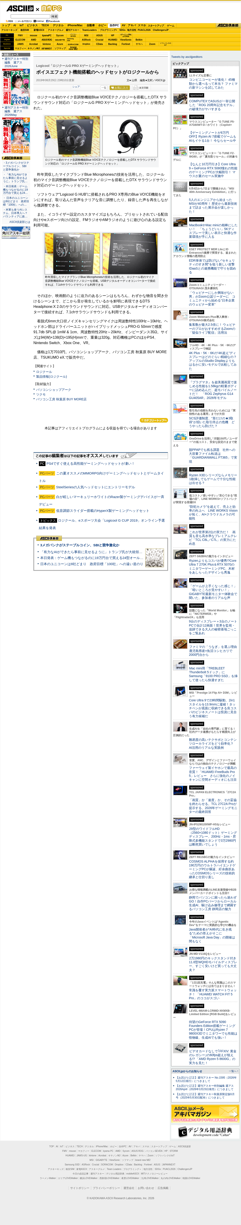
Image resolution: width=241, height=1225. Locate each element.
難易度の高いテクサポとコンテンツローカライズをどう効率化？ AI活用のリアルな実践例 (213, 743)
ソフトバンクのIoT (165, 44)
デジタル (58, 25)
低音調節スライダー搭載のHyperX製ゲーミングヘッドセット (103, 511)
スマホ (142, 25)
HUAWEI (112, 40)
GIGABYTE (60, 40)
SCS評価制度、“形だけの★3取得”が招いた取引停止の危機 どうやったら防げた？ (212, 422)
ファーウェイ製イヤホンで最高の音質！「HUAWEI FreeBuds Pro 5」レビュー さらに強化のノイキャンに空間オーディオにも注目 (213, 773)
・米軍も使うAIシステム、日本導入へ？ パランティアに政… (15, 213)
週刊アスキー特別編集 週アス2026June (16, 62)
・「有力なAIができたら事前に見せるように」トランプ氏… (15, 178)
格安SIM (24, 30)
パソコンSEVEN (73, 35)
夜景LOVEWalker (130, 1178)
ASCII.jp (20, 8)
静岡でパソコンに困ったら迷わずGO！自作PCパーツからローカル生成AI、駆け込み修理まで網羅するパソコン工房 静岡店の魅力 (213, 903)
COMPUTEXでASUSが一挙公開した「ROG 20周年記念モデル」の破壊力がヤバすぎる (212, 105)
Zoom (152, 44)
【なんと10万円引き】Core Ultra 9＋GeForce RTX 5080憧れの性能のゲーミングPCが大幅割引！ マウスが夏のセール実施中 (213, 170)
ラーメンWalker (48, 1178)
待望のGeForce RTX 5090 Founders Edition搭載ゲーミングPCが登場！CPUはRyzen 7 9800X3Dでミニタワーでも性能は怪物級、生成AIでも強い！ (213, 1029)
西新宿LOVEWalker (109, 1178)
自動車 (91, 25)
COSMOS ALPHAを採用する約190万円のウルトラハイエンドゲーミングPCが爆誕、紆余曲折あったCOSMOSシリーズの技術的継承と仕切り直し (212, 869)
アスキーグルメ (56, 30)
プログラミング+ (108, 30)
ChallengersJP (160, 30)
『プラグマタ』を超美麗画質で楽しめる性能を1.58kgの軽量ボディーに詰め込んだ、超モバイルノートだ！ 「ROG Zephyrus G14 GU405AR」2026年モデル (213, 390)
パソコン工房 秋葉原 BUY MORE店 (61, 399)
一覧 (103, 87)
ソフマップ (60, 48)
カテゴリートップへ (154, 420)
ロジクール (44, 372)
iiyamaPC (46, 35)
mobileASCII (132, 1173)
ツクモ (41, 394)
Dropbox (86, 44)
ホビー (102, 25)
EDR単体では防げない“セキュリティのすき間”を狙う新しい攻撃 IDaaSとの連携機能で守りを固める (213, 266)
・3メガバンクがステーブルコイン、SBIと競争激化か (16, 166)
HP (112, 35)
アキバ (132, 25)
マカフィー (20, 48)
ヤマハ (139, 44)
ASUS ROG (47, 40)
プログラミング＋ (132, 1169)
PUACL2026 (144, 30)
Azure (60, 44)
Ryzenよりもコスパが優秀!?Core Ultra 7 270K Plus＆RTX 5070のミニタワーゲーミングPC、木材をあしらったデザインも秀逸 (212, 566)
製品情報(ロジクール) (51, 376)
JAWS (20, 44)
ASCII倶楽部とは (19, 222)
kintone (47, 44)
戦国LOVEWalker (191, 1178)
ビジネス (32, 25)
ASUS (99, 35)
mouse (33, 35)
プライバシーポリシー (106, 1188)
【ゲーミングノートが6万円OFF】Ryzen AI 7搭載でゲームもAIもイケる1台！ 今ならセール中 (212, 136)
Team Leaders (114, 1169)
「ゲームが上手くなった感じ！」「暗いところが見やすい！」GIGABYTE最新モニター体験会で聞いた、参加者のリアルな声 (213, 592)
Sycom (60, 35)
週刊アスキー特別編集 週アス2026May (16, 111)
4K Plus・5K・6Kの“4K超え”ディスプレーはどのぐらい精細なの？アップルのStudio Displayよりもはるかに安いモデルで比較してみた (213, 360)
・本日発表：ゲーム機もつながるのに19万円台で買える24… (15, 190)
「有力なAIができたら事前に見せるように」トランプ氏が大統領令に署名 (96, 552)
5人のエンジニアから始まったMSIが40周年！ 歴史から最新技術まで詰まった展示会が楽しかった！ (213, 205)
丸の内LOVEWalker (171, 1178)
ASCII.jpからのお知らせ (187, 1071)
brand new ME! (143, 1160)
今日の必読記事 (80, 1173)
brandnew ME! (73, 48)
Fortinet (126, 44)
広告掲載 (163, 1188)
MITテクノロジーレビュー (154, 1173)
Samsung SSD (72, 1164)
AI (14, 25)
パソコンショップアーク (53, 389)
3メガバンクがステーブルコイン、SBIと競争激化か (79, 545)
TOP (51, 1146)
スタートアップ (156, 25)
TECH (45, 25)
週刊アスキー (72, 30)
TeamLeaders (89, 30)
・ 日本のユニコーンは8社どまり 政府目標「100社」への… (16, 201)
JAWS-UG (82, 1155)
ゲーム (170, 25)
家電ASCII (39, 30)
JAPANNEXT (46, 48)
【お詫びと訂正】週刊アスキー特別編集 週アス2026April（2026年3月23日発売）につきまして (205, 1087)
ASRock (86, 40)
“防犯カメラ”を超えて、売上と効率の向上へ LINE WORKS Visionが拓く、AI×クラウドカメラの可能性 (213, 512)
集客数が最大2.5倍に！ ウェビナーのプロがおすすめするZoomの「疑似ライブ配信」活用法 (212, 328)
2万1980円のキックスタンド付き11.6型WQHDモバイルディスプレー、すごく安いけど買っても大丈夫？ (213, 964)
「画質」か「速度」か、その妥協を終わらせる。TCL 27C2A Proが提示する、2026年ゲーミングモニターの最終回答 (213, 806)
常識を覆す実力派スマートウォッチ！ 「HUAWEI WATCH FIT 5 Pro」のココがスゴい (213, 994)
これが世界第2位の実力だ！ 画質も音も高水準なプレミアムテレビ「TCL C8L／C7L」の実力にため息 (213, 538)
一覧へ (232, 1071)
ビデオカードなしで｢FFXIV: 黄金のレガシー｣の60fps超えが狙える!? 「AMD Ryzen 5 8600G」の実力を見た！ (212, 1057)
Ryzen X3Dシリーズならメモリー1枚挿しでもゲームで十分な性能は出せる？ (213, 479)
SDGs (122, 30)
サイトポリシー (79, 1188)
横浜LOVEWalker (88, 1178)
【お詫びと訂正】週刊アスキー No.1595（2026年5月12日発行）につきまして (206, 1079)
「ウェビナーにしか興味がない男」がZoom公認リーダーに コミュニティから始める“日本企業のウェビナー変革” (212, 298)
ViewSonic (126, 40)
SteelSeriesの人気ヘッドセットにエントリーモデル (95, 487)
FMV (20, 35)
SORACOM (107, 1164)
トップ (6, 25)
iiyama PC (108, 1151)
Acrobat (33, 44)
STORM (174, 1151)
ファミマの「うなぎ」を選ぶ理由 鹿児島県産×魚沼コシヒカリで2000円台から (214, 650)
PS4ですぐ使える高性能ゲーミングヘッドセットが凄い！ (91, 463)
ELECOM (20, 40)
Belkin (139, 40)
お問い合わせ (146, 1188)
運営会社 (128, 1188)
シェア (76, 86)
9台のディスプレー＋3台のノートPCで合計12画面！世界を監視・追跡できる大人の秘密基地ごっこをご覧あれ (213, 627)
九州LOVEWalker (150, 1178)
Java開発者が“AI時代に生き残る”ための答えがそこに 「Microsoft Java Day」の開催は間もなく (212, 935)
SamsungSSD (70, 39)
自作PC (50, 8)
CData (99, 44)
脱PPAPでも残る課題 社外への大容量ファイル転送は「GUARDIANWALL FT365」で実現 (213, 455)
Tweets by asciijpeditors (186, 56)
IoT (22, 25)
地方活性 (131, 30)
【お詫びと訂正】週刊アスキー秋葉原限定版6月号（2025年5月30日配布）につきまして (205, 1096)
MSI (86, 35)
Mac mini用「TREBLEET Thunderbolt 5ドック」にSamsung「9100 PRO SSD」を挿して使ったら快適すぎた (213, 674)
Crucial (99, 40)
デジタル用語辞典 (115, 1173)
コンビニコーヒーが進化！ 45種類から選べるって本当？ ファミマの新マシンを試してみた (213, 83)
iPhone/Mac (75, 25)
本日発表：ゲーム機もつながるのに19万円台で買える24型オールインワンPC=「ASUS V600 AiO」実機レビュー (126, 558)
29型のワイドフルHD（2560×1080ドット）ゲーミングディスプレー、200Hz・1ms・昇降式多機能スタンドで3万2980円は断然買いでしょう (213, 836)
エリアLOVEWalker (68, 1178)
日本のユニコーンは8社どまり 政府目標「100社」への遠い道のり (91, 564)
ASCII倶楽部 (228, 25)
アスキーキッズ (9, 30)
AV (124, 25)
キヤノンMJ (34, 48)
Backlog (112, 44)
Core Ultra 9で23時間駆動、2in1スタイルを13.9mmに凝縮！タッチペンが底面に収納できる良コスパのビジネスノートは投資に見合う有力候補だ (213, 708)
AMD (33, 40)
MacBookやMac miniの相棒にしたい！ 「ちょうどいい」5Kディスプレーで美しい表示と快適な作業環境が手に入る (213, 231)
